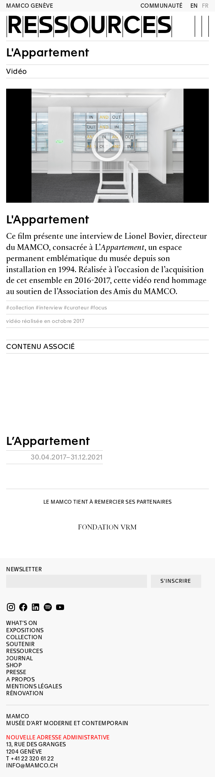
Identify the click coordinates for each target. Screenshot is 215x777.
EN (194, 6)
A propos (20, 679)
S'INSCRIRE (175, 581)
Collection (24, 637)
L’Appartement (48, 441)
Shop (14, 665)
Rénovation (24, 693)
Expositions (25, 630)
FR (205, 6)
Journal (19, 658)
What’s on (22, 623)
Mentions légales (34, 686)
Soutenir (20, 644)
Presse (16, 672)
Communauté (162, 6)
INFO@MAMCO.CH (32, 765)
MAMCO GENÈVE (29, 6)
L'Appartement (47, 52)
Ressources (89, 26)
